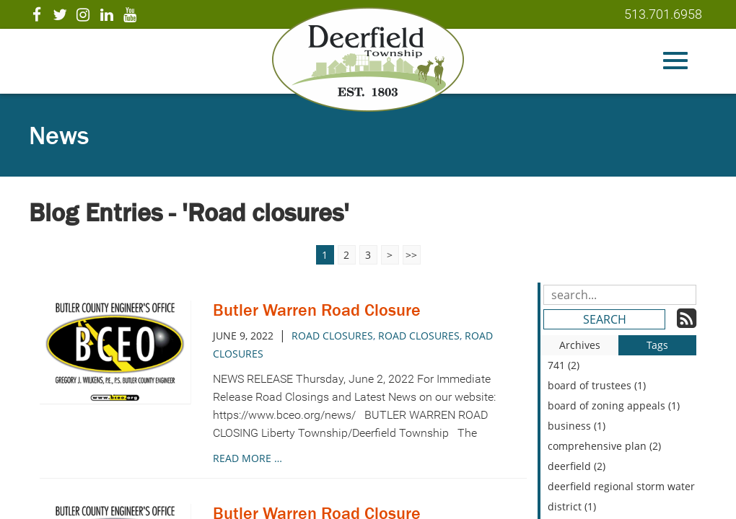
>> (411, 255)
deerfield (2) (576, 466)
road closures (419, 335)
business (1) (576, 425)
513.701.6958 (663, 14)
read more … (247, 458)
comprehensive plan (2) (604, 446)
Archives (579, 345)
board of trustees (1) (597, 385)
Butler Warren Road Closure (317, 309)
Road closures (332, 335)
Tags (657, 345)
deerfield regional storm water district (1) (621, 496)
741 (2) (563, 365)
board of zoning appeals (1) (614, 405)
